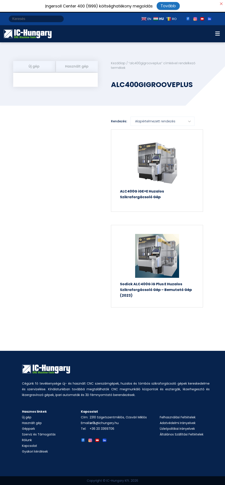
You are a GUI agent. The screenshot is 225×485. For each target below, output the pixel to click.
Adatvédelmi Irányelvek (178, 423)
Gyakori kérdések (35, 451)
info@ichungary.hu (104, 423)
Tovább (168, 6)
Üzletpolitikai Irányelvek (177, 428)
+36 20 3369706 (102, 428)
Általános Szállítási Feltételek (181, 434)
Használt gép (77, 66)
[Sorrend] (162, 121)
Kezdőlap (118, 63)
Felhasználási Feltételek (178, 417)
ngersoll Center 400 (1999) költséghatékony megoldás (99, 6)
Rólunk (27, 440)
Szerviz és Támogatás (39, 434)
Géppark (28, 428)
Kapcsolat (29, 446)
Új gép (34, 66)
